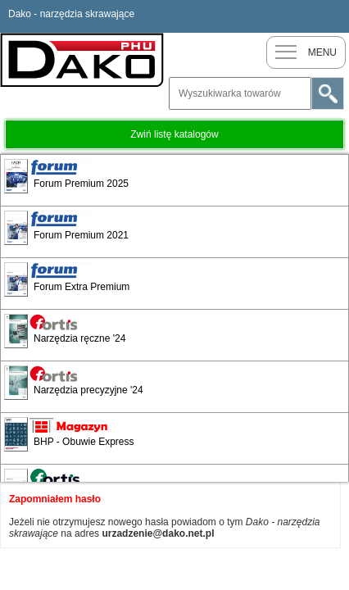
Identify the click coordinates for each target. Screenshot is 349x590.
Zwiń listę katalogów (174, 134)
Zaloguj (332, 16)
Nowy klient (299, 16)
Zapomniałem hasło (55, 499)
